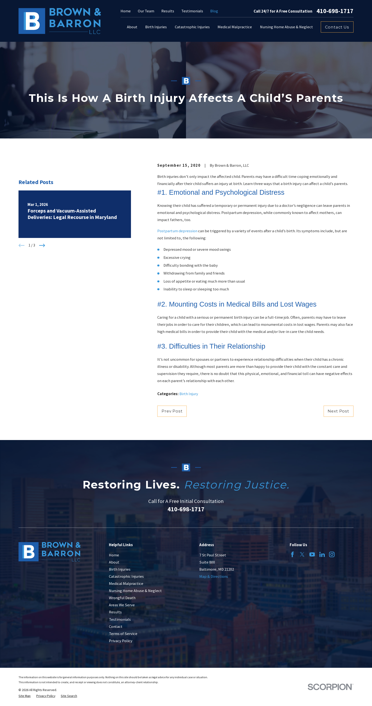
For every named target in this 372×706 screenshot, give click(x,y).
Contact (115, 626)
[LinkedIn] (322, 554)
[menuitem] (25, 696)
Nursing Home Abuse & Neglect (135, 590)
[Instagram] (332, 554)
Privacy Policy (120, 640)
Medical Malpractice (126, 583)
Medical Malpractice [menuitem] (235, 26)
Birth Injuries (119, 569)
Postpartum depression (177, 230)
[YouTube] (312, 554)
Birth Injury (188, 393)
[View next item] (42, 253)
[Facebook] (292, 554)
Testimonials (192, 11)
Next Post (338, 411)
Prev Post (172, 411)
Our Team (146, 11)
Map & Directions (213, 576)
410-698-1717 (334, 11)
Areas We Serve (122, 604)
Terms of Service (123, 633)
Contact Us (337, 27)
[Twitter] (302, 554)
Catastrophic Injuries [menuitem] (192, 26)
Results (167, 11)
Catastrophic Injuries (126, 576)
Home (126, 11)
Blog (214, 11)
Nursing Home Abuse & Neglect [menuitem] (286, 26)
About (114, 562)
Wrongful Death (122, 597)
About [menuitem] (132, 26)
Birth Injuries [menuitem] (156, 26)
